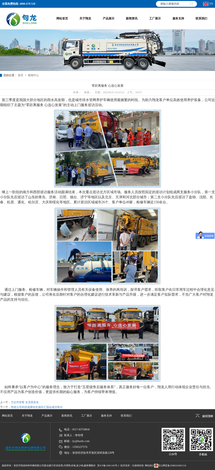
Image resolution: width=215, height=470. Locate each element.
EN (208, 4)
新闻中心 (33, 75)
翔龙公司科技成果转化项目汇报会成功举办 (37, 407)
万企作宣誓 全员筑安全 (25, 402)
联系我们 (126, 415)
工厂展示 (86, 415)
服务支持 (106, 415)
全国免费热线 (10, 3)
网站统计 (149, 465)
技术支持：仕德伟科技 (132, 465)
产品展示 (47, 415)
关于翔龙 (27, 415)
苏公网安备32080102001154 (170, 465)
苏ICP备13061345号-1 (108, 465)
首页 (20, 75)
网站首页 (7, 415)
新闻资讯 (66, 415)
